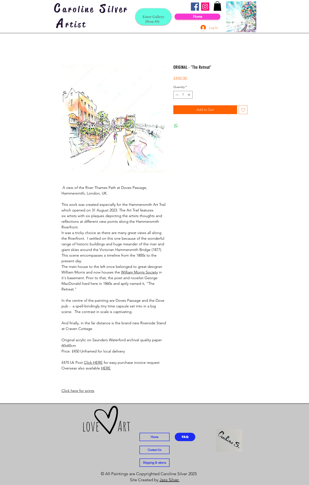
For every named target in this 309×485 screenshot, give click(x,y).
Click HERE (93, 362)
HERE (106, 368)
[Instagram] (205, 7)
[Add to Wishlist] (243, 109)
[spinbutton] (183, 94)
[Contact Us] (154, 450)
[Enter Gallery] (153, 16)
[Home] (197, 16)
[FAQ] (185, 437)
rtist (76, 24)
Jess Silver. (169, 479)
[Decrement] (176, 94)
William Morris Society (139, 272)
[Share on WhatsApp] (176, 125)
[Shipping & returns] (154, 462)
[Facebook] (195, 7)
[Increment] (189, 94)
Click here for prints (77, 390)
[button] (217, 6)
